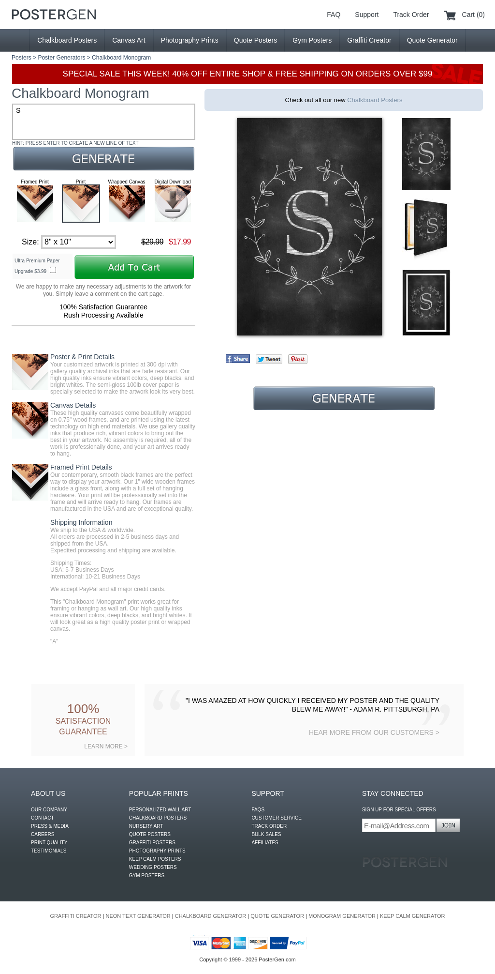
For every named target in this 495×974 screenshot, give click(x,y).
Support (367, 14)
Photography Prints (189, 40)
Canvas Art (128, 40)
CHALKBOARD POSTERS (158, 818)
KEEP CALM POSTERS (155, 859)
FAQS (257, 809)
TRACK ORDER (269, 826)
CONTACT (42, 818)
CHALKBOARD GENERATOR (211, 916)
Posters (21, 57)
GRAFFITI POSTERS (152, 842)
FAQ (333, 14)
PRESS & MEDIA (50, 826)
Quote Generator (432, 40)
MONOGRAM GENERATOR (342, 916)
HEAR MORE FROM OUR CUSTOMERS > (374, 732)
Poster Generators (61, 57)
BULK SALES (266, 834)
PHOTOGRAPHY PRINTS (157, 850)
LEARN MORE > (106, 746)
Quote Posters (255, 40)
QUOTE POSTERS (150, 834)
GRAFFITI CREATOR (76, 916)
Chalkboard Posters (67, 40)
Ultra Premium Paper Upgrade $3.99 (37, 266)
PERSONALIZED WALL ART (160, 809)
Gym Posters (312, 40)
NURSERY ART (146, 826)
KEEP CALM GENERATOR (412, 916)
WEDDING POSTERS (153, 867)
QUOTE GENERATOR (277, 916)
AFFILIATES (264, 842)
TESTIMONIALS (48, 850)
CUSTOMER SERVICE (276, 818)
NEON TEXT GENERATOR (137, 916)
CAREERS (42, 834)
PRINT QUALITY (49, 842)
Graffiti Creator (369, 40)
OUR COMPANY (49, 809)
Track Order (411, 14)
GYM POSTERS (146, 875)
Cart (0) (473, 14)
